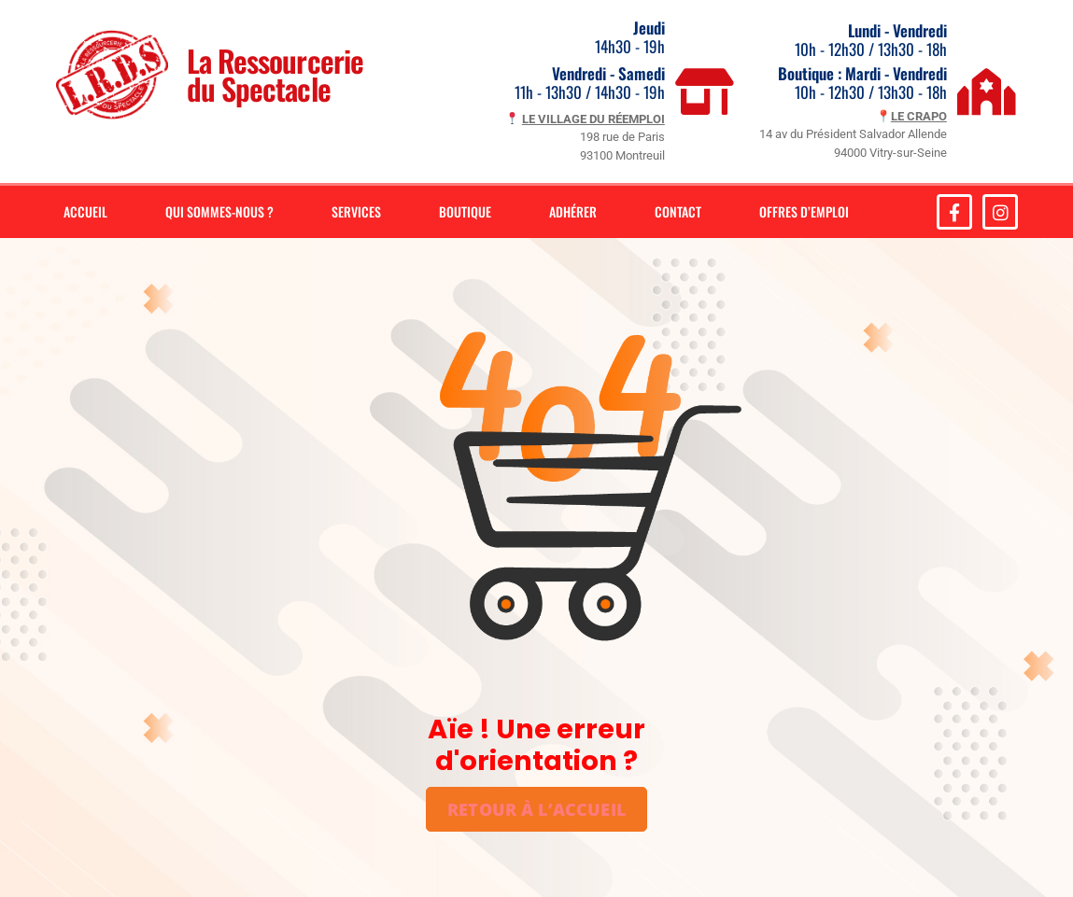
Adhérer (573, 211)
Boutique (465, 211)
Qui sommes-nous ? (219, 211)
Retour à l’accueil (536, 809)
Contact (678, 211)
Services (356, 211)
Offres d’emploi (804, 211)
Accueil (85, 211)
